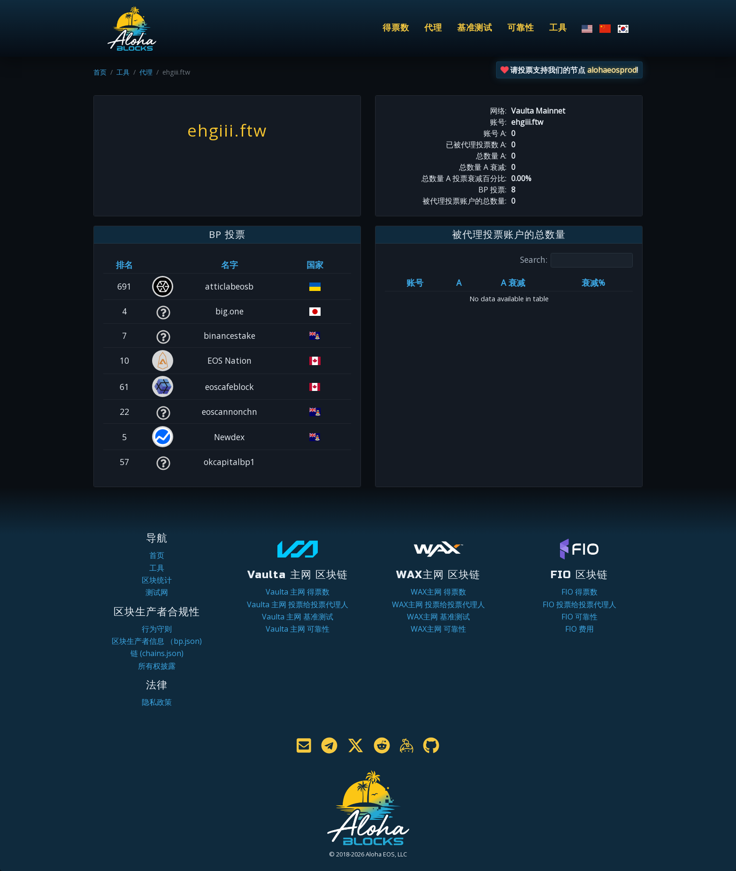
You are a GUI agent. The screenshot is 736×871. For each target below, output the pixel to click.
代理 (433, 28)
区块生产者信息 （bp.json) (157, 641)
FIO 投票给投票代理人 (579, 604)
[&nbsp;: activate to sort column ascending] (163, 264)
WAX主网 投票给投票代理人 (438, 604)
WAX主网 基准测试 (438, 616)
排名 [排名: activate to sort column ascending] (124, 264)
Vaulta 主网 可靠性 (298, 629)
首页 (100, 72)
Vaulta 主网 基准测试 (297, 616)
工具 (558, 28)
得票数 (396, 28)
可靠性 (520, 28)
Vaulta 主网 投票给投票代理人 (297, 604)
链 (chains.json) (157, 653)
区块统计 (157, 580)
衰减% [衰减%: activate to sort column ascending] (593, 282)
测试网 (157, 592)
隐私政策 (157, 702)
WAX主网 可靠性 (438, 629)
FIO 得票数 (579, 592)
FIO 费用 (579, 629)
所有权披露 (157, 666)
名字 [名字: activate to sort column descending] (229, 264)
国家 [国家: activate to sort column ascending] (315, 264)
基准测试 (475, 28)
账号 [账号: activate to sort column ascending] (414, 282)
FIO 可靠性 (579, 616)
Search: (576, 260)
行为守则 (157, 629)
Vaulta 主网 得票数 (298, 592)
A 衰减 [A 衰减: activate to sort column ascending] (513, 282)
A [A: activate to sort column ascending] (458, 282)
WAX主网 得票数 (438, 592)
